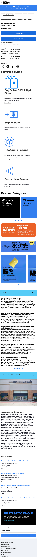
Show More (17, 368)
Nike (15, 424)
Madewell (4, 427)
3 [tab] (18, 220)
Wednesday (4, 51)
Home (14, 419)
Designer (27, 418)
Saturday (3, 56)
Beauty (7, 419)
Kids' (2, 419)
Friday (3, 55)
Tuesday (3, 49)
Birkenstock (22, 424)
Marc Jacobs (28, 425)
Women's (30, 416)
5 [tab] (21, 220)
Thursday (3, 53)
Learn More (7, 103)
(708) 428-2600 (6, 28)
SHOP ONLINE (18, 38)
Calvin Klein (12, 425)
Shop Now (5, 206)
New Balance (17, 427)
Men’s (32, 418)
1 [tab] (15, 220)
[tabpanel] (10, 207)
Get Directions (24, 33)
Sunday (3, 58)
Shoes (3, 418)
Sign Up (19, 535)
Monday (3, 48)
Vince (10, 427)
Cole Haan (19, 425)
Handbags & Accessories (14, 418)
